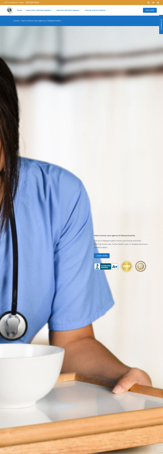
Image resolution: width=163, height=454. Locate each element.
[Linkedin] (158, 3)
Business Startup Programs (66, 10)
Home (19, 10)
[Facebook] (148, 3)
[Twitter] (153, 3)
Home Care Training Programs (37, 10)
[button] (148, 10)
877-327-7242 (32, 2)
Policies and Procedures (93, 10)
